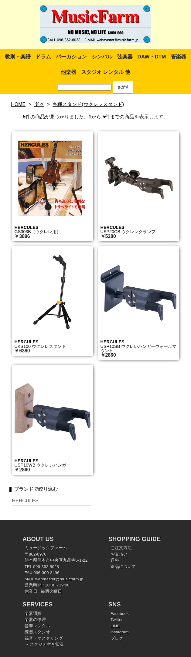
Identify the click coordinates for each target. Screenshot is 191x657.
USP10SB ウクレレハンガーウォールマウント (139, 348)
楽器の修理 (35, 619)
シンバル (102, 57)
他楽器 (68, 72)
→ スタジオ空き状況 (44, 644)
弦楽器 (125, 57)
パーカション (71, 57)
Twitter (117, 619)
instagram (120, 632)
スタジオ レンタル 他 (105, 72)
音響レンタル (37, 626)
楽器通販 (33, 613)
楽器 (39, 104)
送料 (115, 560)
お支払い (119, 554)
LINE (115, 626)
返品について (123, 566)
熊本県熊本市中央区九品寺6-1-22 (56, 560)
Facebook (120, 613)
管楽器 (178, 57)
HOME (18, 104)
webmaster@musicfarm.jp (59, 579)
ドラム (43, 57)
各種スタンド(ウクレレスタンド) (88, 104)
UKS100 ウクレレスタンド (40, 346)
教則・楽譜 (18, 57)
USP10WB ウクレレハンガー (42, 465)
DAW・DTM (152, 57)
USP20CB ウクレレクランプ (128, 231)
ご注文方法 (121, 548)
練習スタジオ (37, 632)
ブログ (117, 638)
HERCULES (26, 227)
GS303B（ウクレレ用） (37, 231)
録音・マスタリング (44, 638)
